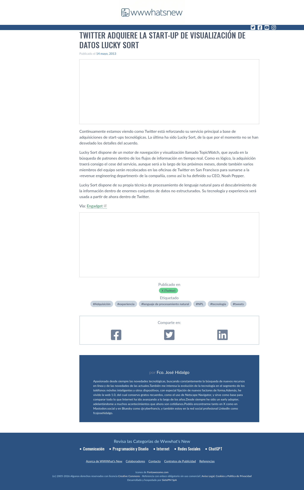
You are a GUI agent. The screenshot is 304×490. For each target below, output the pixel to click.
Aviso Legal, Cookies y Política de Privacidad (227, 476)
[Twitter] (253, 27)
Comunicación (93, 449)
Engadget (95, 205)
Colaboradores (135, 461)
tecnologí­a (219, 304)
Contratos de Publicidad (180, 461)
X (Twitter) (168, 290)
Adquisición (102, 304)
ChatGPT (215, 449)
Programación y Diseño (131, 449)
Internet (163, 449)
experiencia (126, 304)
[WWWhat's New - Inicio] (152, 12)
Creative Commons (129, 476)
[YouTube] (266, 27)
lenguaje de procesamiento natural (166, 304)
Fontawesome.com (157, 472)
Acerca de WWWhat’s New (104, 461)
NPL (200, 304)
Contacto (155, 461)
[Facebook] (259, 27)
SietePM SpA (169, 480)
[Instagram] (273, 27)
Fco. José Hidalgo (173, 372)
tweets (239, 304)
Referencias (207, 461)
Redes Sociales (189, 449)
